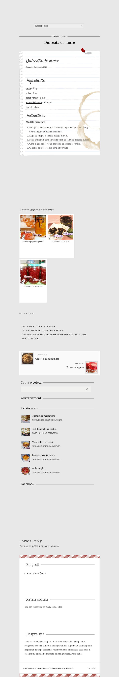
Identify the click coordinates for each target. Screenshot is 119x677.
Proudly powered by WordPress (61, 668)
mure (28, 88)
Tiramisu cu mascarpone (43, 416)
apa (27, 107)
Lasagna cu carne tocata (43, 455)
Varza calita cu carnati (42, 442)
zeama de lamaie (34, 102)
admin (30, 67)
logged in (36, 546)
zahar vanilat (32, 98)
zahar (28, 93)
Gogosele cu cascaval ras (47, 359)
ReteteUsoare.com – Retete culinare (45, 10)
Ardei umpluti (38, 468)
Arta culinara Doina (36, 573)
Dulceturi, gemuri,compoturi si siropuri (44, 330)
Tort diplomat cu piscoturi (44, 429)
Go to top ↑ (92, 668)
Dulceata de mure (59, 42)
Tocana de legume (75, 367)
